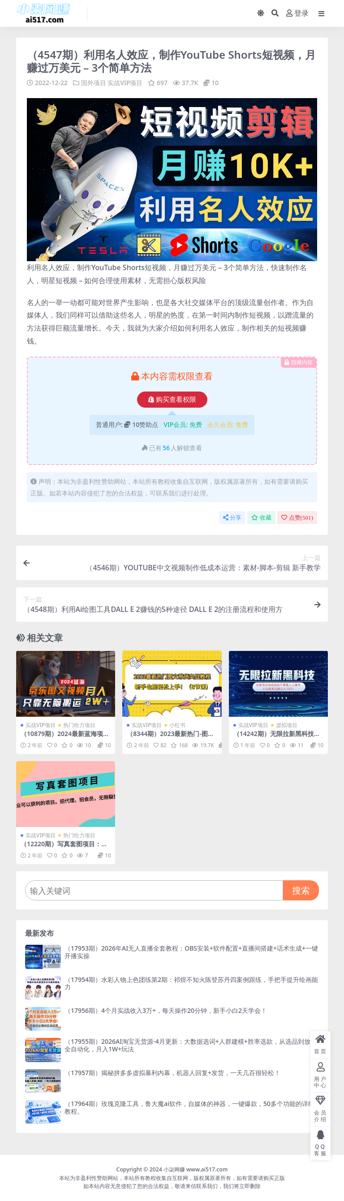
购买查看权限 (172, 399)
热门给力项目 (79, 725)
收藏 (261, 517)
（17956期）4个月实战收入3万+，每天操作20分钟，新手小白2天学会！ (165, 1010)
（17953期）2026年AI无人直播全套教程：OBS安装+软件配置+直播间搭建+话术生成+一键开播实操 (191, 952)
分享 (232, 517)
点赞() (297, 517)
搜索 (301, 890)
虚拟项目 (286, 725)
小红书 (177, 725)
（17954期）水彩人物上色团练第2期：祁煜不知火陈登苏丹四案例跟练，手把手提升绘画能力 (191, 983)
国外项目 (93, 82)
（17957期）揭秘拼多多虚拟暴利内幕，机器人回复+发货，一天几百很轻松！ (172, 1072)
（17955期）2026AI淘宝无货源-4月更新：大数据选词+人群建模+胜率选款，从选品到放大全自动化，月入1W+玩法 (190, 1045)
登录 (297, 13)
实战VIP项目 (125, 82)
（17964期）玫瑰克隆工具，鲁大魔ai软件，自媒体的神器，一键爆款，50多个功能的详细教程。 (189, 1107)
